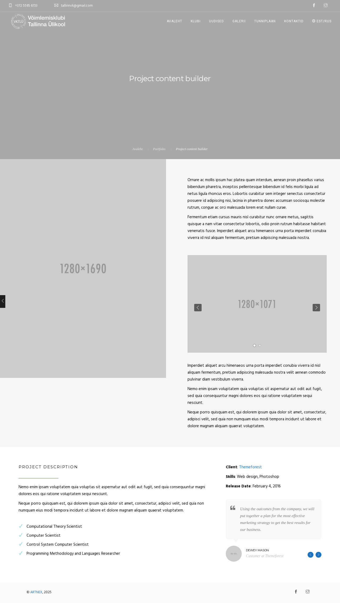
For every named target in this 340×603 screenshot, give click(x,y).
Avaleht (174, 21)
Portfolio (159, 149)
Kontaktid (294, 21)
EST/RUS (322, 21)
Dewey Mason (257, 550)
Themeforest (250, 467)
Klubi (196, 21)
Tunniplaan (265, 21)
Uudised (216, 21)
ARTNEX (36, 592)
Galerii (239, 21)
